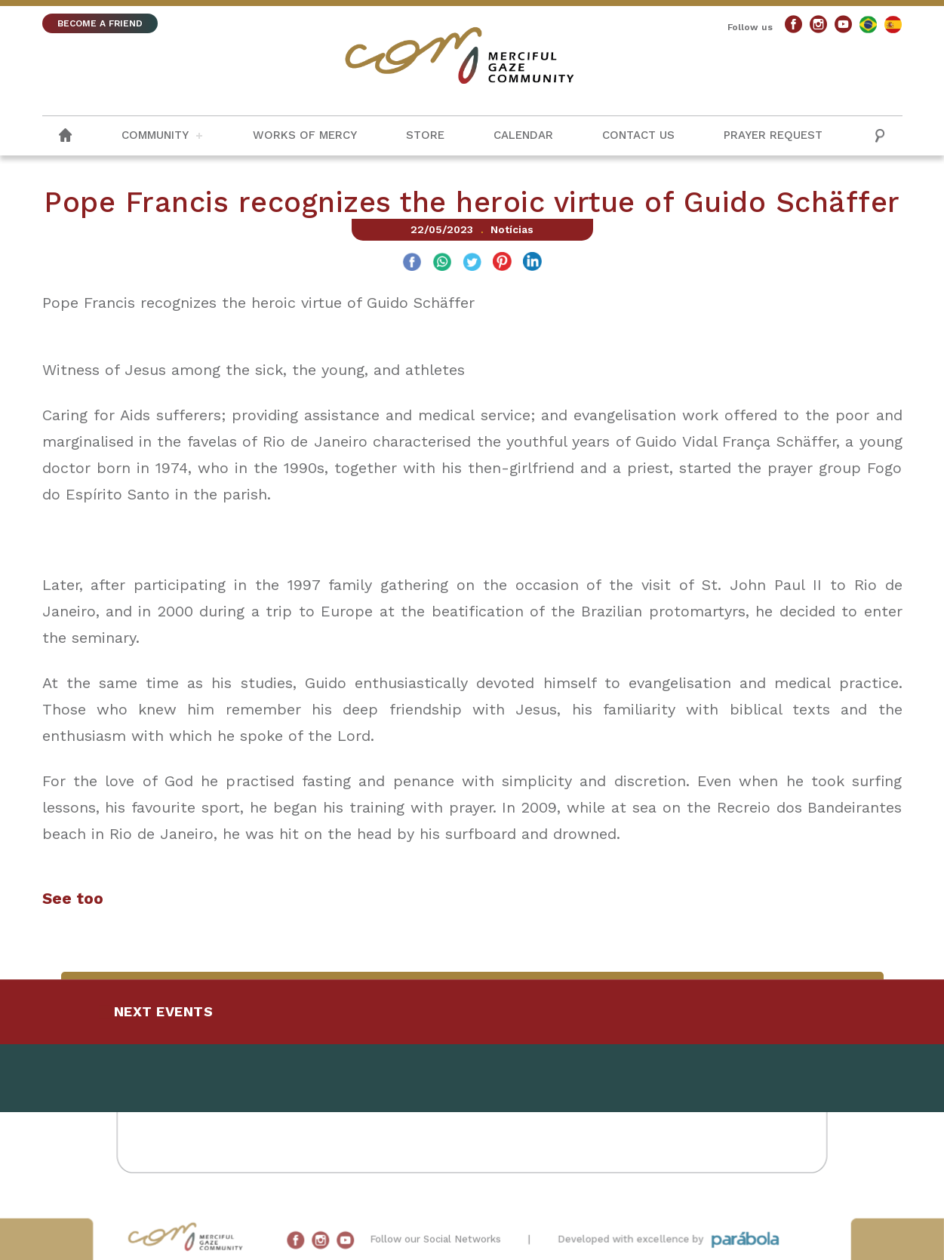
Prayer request (773, 135)
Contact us (638, 135)
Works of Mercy (305, 135)
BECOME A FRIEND (100, 23)
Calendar (523, 135)
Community (155, 135)
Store (425, 135)
